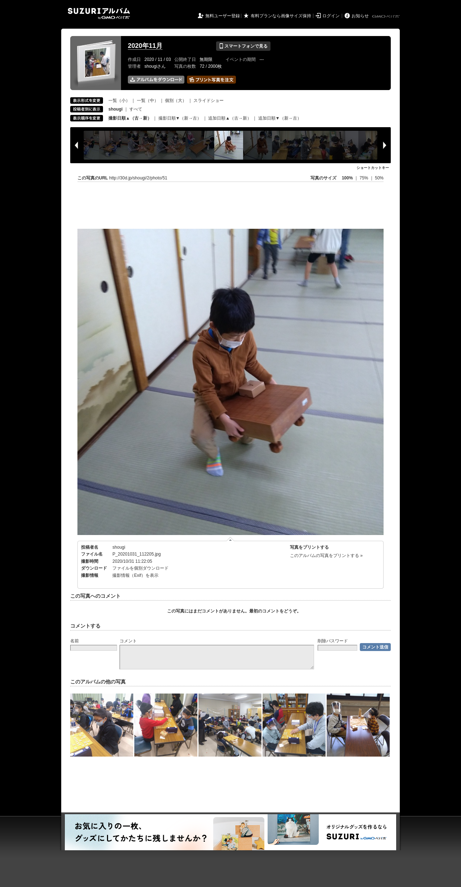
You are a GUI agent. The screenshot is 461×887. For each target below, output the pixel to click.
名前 (74, 640)
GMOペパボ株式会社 (386, 16)
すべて (135, 109)
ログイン (331, 15)
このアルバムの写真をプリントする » (326, 555)
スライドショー (208, 100)
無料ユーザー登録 (222, 15)
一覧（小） (119, 100)
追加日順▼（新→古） (279, 118)
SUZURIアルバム (98, 13)
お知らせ (360, 15)
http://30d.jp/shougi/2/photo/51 (138, 177)
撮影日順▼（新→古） (180, 118)
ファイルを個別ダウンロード (140, 568)
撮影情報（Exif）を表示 (135, 575)
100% (347, 177)
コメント (128, 640)
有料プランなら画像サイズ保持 (281, 15)
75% (364, 177)
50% (379, 177)
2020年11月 (145, 45)
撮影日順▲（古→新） (130, 118)
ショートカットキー (373, 168)
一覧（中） (147, 100)
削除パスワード (333, 640)
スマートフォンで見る (243, 46)
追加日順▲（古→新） (229, 118)
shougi (118, 547)
